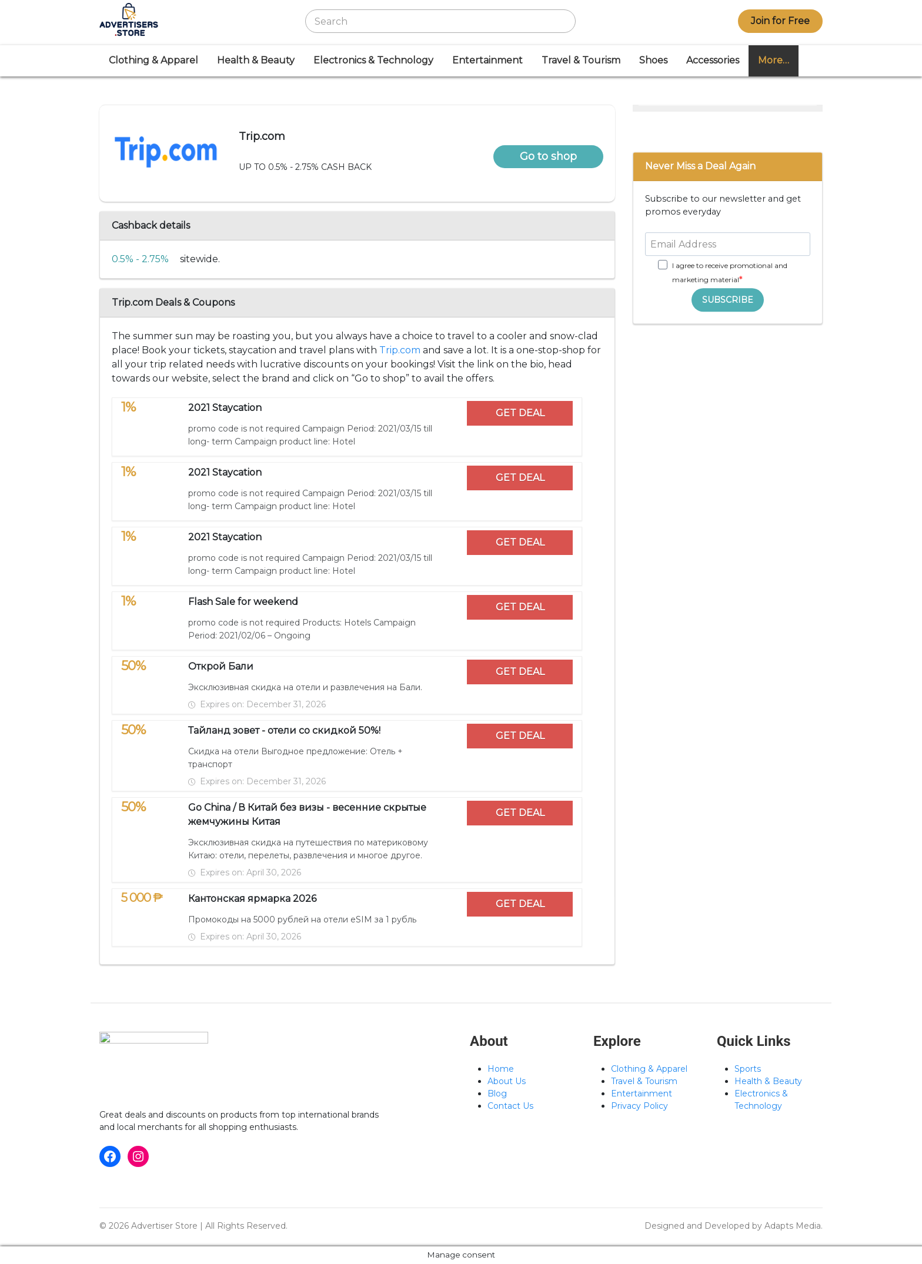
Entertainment (487, 60)
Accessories (712, 60)
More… (773, 60)
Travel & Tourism (581, 60)
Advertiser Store (164, 1225)
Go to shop (548, 156)
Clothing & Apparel (153, 60)
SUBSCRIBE (727, 300)
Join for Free (780, 20)
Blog (497, 1093)
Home (500, 1069)
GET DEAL (520, 413)
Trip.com (399, 350)
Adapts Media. (793, 1225)
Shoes (653, 60)
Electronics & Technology (373, 60)
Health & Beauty (256, 60)
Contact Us (510, 1106)
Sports (747, 1069)
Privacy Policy (639, 1106)
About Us (506, 1081)
